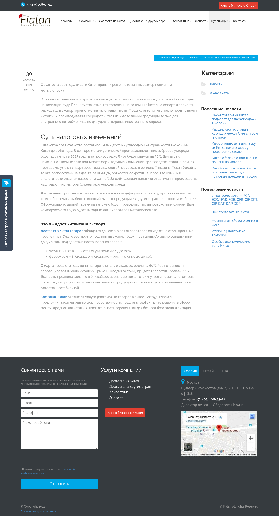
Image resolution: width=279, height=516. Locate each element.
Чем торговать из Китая (231, 212)
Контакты (239, 21)
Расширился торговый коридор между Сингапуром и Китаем (235, 133)
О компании (86, 21)
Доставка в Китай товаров (62, 231)
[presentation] (53, 459)
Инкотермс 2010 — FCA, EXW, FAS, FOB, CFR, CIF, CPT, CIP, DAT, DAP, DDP (235, 200)
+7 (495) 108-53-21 (39, 4)
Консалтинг (180, 21)
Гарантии (66, 21)
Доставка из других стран (148, 21)
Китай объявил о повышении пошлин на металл (234, 160)
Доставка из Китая (112, 21)
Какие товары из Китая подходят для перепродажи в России (234, 119)
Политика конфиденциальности (40, 511)
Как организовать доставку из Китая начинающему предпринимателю (234, 148)
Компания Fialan (54, 297)
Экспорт (200, 21)
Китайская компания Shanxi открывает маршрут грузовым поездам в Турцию (234, 172)
